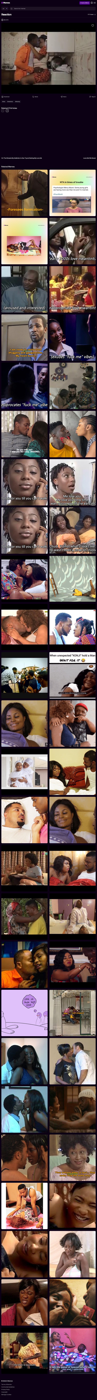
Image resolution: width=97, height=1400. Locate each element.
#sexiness (10, 101)
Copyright (4, 1392)
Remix (35, 97)
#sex (3, 101)
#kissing (17, 101)
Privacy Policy (5, 1389)
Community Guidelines (8, 1387)
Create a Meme (84, 3)
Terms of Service (6, 1384)
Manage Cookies (6, 1394)
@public (6, 20)
